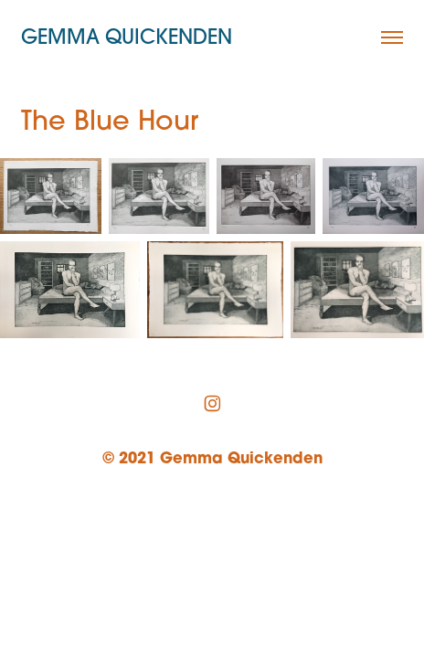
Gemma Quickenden (126, 36)
